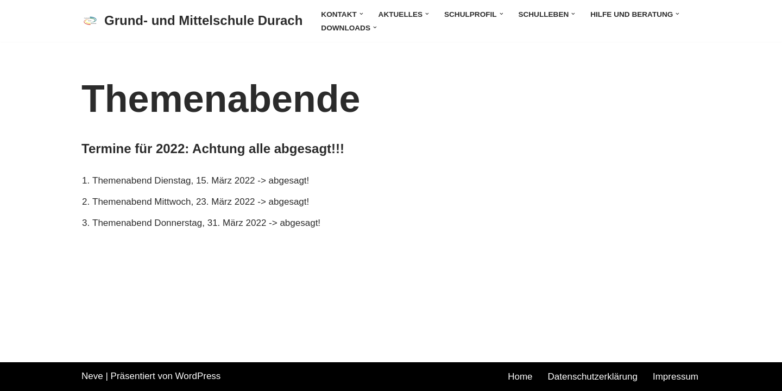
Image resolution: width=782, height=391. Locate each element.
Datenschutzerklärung (593, 376)
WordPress (198, 376)
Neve (92, 376)
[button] (361, 14)
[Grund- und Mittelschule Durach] (191, 21)
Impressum (675, 376)
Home (520, 376)
